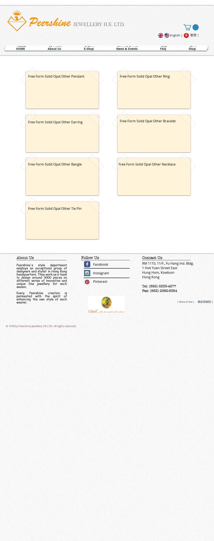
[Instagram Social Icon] (87, 273)
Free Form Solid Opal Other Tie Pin (55, 208)
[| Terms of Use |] (186, 302)
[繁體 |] (194, 35)
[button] (54, 49)
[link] (191, 27)
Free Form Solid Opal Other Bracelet (148, 121)
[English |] (176, 35)
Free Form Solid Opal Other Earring (55, 122)
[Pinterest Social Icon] (87, 282)
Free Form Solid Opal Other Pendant (56, 76)
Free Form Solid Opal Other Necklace (147, 164)
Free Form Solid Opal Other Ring (145, 76)
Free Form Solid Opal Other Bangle (55, 164)
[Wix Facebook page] (87, 264)
